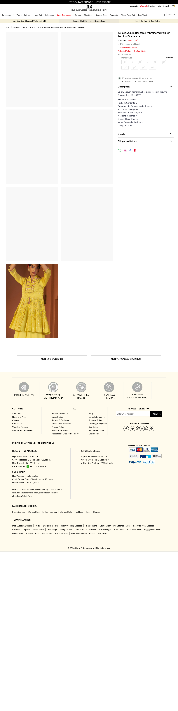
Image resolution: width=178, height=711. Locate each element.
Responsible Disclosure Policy (65, 433)
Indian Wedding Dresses (71, 525)
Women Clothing (23, 15)
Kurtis (37, 525)
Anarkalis (114, 15)
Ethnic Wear (105, 525)
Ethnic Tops (52, 529)
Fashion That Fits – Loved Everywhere (89, 21)
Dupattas (27, 529)
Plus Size (88, 15)
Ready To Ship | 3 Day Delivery (148, 21)
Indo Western (143, 15)
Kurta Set (38, 15)
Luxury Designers (29, 27)
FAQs (91, 413)
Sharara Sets (101, 15)
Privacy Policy (58, 427)
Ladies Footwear (49, 512)
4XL (134, 68)
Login (159, 6)
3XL (125, 68)
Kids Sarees (119, 529)
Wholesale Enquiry (97, 430)
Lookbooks (94, 433)
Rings (88, 512)
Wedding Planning (20, 427)
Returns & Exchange (60, 420)
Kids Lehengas (105, 529)
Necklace (79, 512)
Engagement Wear (152, 529)
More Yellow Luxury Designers (126, 359)
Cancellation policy (97, 417)
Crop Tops (79, 529)
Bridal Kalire (38, 529)
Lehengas (49, 15)
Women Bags (34, 512)
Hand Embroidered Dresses (83, 533)
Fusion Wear (17, 533)
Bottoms (16, 529)
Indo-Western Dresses (22, 525)
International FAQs (60, 413)
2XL (163, 62)
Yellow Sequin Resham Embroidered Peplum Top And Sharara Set (62, 27)
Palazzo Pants (91, 525)
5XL (143, 68)
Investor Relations (60, 430)
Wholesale (144, 6)
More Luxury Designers (52, 359)
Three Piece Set (128, 15)
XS (125, 62)
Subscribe (156, 414)
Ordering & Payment (98, 423)
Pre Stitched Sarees (121, 525)
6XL (152, 68)
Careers (15, 420)
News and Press (19, 417)
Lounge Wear (66, 529)
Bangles (96, 512)
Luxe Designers (64, 15)
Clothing (16, 27)
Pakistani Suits (61, 533)
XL (155, 62)
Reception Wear (134, 529)
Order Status (57, 417)
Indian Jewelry (18, 512)
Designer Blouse (50, 525)
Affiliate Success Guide (22, 430)
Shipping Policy (95, 420)
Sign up (165, 6)
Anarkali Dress (32, 533)
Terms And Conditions (61, 423)
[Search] (164, 14)
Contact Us (17, 423)
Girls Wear (91, 529)
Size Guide (170, 57)
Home (8, 27)
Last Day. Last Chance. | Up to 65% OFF (29, 21)
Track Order (134, 6)
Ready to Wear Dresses (143, 525)
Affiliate (152, 6)
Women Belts (66, 512)
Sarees (78, 15)
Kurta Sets (102, 533)
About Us (16, 413)
